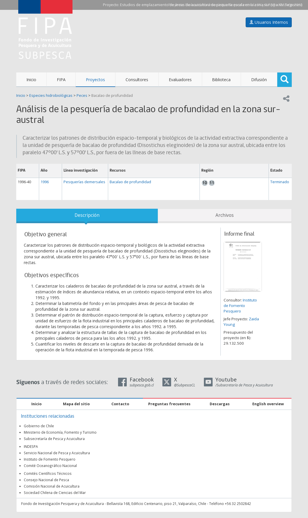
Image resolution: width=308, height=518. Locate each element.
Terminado (279, 181)
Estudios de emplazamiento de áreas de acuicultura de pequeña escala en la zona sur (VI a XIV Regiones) (211, 4)
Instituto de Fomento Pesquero (240, 305)
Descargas (220, 403)
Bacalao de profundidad (112, 95)
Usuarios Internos (268, 22)
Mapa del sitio (76, 403)
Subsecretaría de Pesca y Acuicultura (54, 438)
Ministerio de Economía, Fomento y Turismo (60, 432)
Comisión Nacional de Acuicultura (51, 486)
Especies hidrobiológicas (51, 95)
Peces (82, 95)
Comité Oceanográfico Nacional (50, 465)
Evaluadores (180, 79)
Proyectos (95, 79)
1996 (45, 181)
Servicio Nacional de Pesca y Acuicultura (57, 452)
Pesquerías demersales (84, 181)
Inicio (31, 79)
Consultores (137, 79)
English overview (268, 403)
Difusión (259, 79)
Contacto (120, 403)
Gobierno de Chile (39, 426)
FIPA (61, 79)
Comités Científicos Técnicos (48, 473)
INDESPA (31, 446)
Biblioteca (221, 79)
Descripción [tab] (87, 215)
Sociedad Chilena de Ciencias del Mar (55, 492)
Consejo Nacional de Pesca (46, 479)
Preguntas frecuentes (169, 403)
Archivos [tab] (224, 215)
